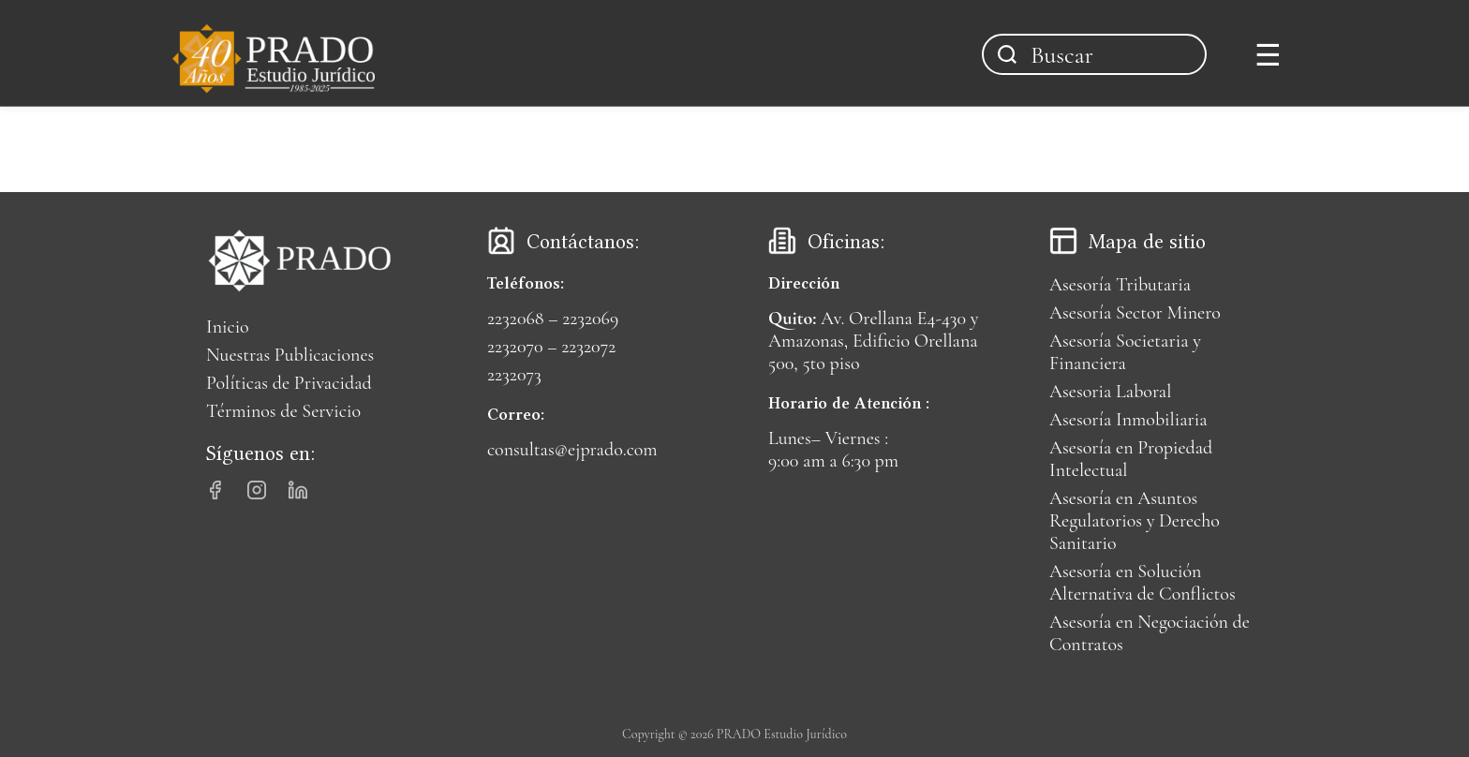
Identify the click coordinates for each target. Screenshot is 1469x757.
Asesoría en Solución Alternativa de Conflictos (1142, 582)
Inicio (227, 327)
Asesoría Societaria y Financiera (1125, 352)
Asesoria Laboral (1110, 391)
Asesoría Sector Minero (1135, 313)
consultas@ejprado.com (572, 449)
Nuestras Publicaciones (290, 355)
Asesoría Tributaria (1120, 285)
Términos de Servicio (283, 411)
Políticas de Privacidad (289, 383)
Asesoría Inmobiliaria (1128, 419)
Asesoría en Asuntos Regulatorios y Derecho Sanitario (1134, 521)
